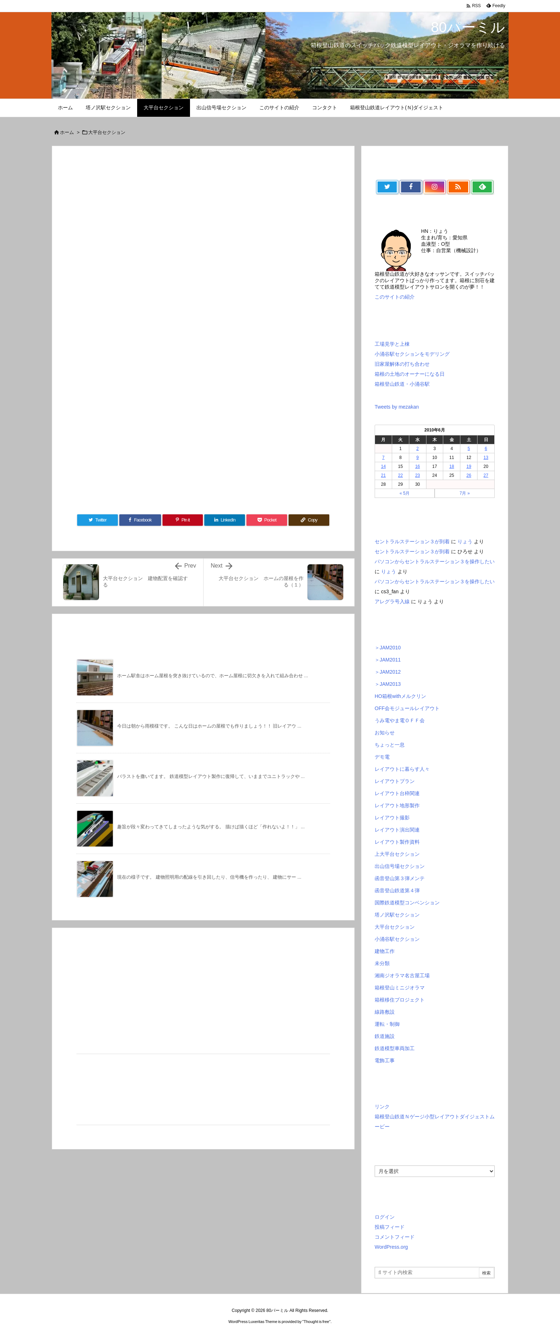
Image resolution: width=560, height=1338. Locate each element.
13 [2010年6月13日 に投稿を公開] (486, 457)
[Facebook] (140, 520)
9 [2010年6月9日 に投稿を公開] (417, 457)
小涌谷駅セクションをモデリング (412, 354)
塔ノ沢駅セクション (397, 915)
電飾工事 (385, 1060)
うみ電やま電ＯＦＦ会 (400, 720)
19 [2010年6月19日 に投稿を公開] (468, 466)
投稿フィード (390, 1227)
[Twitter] (97, 520)
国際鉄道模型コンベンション (407, 902)
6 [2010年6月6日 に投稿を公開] (486, 448)
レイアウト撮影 (392, 817)
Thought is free (316, 1321)
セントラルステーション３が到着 (412, 541)
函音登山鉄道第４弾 (397, 890)
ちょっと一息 (390, 745)
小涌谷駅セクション (397, 939)
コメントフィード (395, 1237)
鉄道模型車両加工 (395, 1048)
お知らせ (385, 732)
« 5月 (405, 493)
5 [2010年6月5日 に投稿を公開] (469, 448)
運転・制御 (387, 1024)
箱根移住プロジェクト (400, 1000)
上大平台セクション (397, 854)
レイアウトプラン (395, 781)
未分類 (382, 963)
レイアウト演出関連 (397, 830)
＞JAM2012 (388, 672)
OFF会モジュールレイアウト (407, 708)
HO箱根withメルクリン (400, 696)
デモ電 (382, 757)
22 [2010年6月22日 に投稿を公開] (400, 475)
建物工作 (385, 951)
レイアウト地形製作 (397, 805)
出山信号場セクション (400, 866)
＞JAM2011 (388, 660)
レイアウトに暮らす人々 (402, 769)
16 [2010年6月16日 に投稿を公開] (417, 466)
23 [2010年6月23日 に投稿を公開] (417, 475)
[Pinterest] (182, 520)
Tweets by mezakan (397, 407)
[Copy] (309, 520)
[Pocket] (266, 520)
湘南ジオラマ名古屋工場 (402, 975)
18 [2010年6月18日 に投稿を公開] (451, 466)
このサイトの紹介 (395, 297)
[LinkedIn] (224, 520)
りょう (465, 541)
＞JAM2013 (388, 684)
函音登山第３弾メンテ (400, 878)
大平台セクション (106, 132)
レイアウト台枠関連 (397, 793)
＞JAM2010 (388, 647)
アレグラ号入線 (392, 601)
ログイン (385, 1217)
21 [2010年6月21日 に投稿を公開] (383, 475)
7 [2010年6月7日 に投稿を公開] (383, 457)
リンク (382, 1106)
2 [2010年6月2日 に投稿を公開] (417, 448)
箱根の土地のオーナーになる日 (410, 374)
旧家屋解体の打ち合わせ (402, 364)
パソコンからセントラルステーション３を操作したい (435, 561)
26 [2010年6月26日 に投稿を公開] (468, 475)
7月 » (465, 493)
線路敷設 (385, 1012)
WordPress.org (391, 1247)
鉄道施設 (385, 1036)
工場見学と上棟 (392, 344)
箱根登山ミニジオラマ (400, 987)
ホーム (67, 132)
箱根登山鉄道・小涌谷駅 (402, 384)
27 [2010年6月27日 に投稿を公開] (486, 475)
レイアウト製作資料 (397, 842)
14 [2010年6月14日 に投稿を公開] (383, 466)
